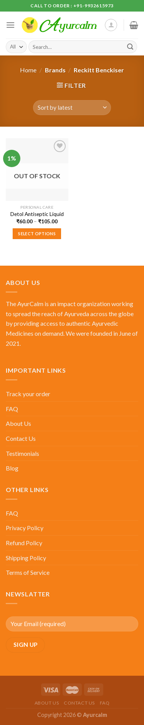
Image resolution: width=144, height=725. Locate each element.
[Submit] (130, 47)
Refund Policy (24, 542)
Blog (12, 468)
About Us (18, 423)
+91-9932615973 (93, 5)
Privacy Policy (24, 527)
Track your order (28, 393)
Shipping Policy (26, 557)
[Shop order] (72, 107)
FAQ (12, 408)
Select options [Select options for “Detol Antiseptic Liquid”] (37, 233)
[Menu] (10, 24)
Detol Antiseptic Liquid (37, 214)
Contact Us (21, 438)
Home (28, 70)
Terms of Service (28, 572)
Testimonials (22, 453)
